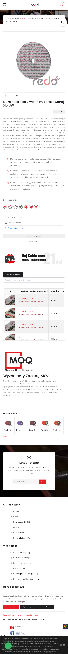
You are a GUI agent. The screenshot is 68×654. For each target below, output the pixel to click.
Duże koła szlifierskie (37, 18)
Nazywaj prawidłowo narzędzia (26, 579)
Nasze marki (18, 533)
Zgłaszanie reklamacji (22, 563)
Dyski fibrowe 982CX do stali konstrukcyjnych (21, 430)
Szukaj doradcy (34, 241)
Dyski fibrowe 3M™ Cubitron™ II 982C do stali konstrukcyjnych (9, 430)
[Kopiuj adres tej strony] (17, 228)
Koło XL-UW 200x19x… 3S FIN (31, 340)
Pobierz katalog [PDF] (22, 538)
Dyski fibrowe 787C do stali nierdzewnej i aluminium (58, 430)
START (17, 18)
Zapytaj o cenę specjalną (34, 236)
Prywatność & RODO (21, 522)
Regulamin (17, 527)
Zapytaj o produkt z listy (13, 274)
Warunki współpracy (21, 552)
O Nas (15, 517)
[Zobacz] (27, 223)
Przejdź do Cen (59, 112)
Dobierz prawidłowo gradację (25, 574)
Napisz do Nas (11, 607)
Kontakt (16, 511)
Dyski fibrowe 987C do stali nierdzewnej (46, 430)
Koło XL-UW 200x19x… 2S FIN (31, 327)
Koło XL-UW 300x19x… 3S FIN (31, 314)
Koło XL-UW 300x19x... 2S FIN (31, 301)
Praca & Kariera (19, 568)
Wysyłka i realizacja (21, 558)
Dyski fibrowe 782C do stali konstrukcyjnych (34, 430)
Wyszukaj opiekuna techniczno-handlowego (37, 607)
